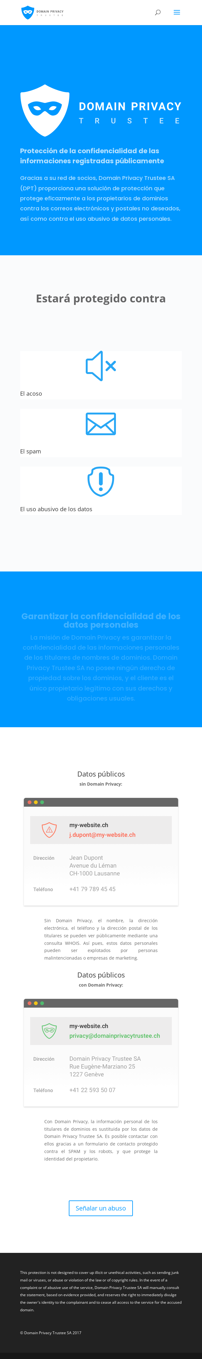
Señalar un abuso (101, 1208)
